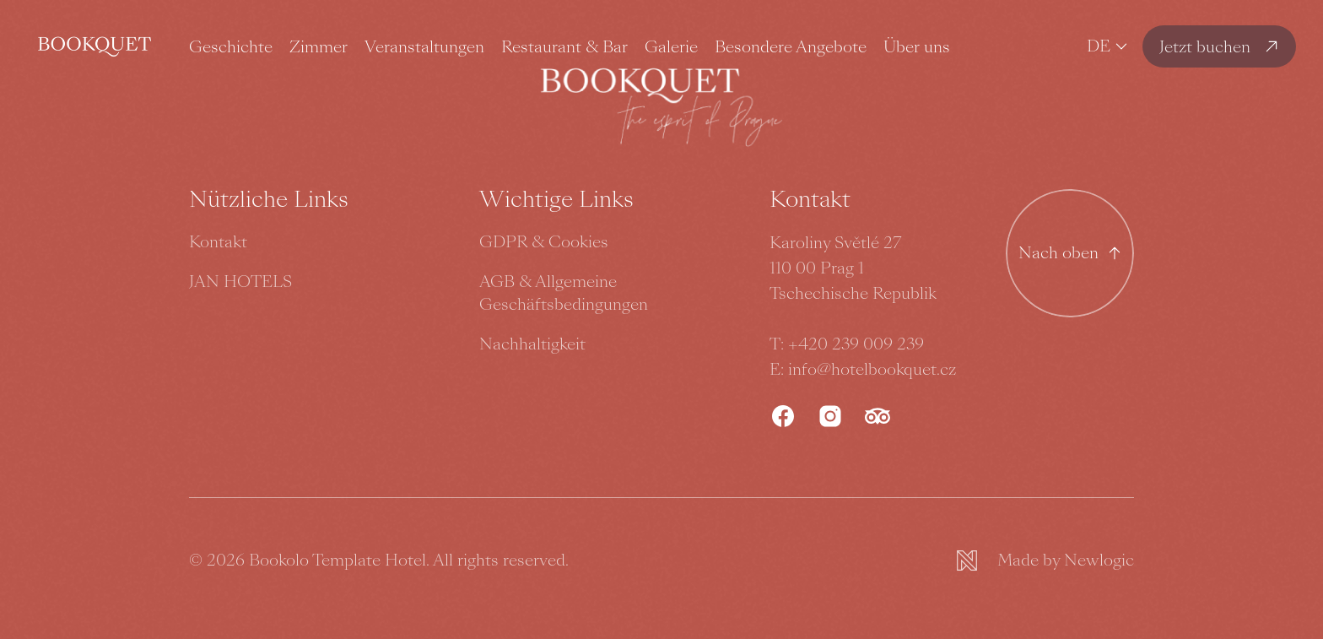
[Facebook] (783, 416)
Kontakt (218, 241)
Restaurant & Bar (564, 46)
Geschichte (231, 46)
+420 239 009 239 (856, 344)
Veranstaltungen (424, 46)
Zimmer (318, 46)
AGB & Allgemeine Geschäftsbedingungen (563, 293)
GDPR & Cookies (543, 241)
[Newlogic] (1045, 560)
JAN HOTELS (240, 281)
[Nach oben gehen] (1070, 253)
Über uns (916, 46)
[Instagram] (830, 416)
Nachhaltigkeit (532, 344)
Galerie (671, 46)
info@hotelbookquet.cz (872, 369)
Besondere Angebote (791, 46)
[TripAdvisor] (877, 416)
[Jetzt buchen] (1219, 46)
